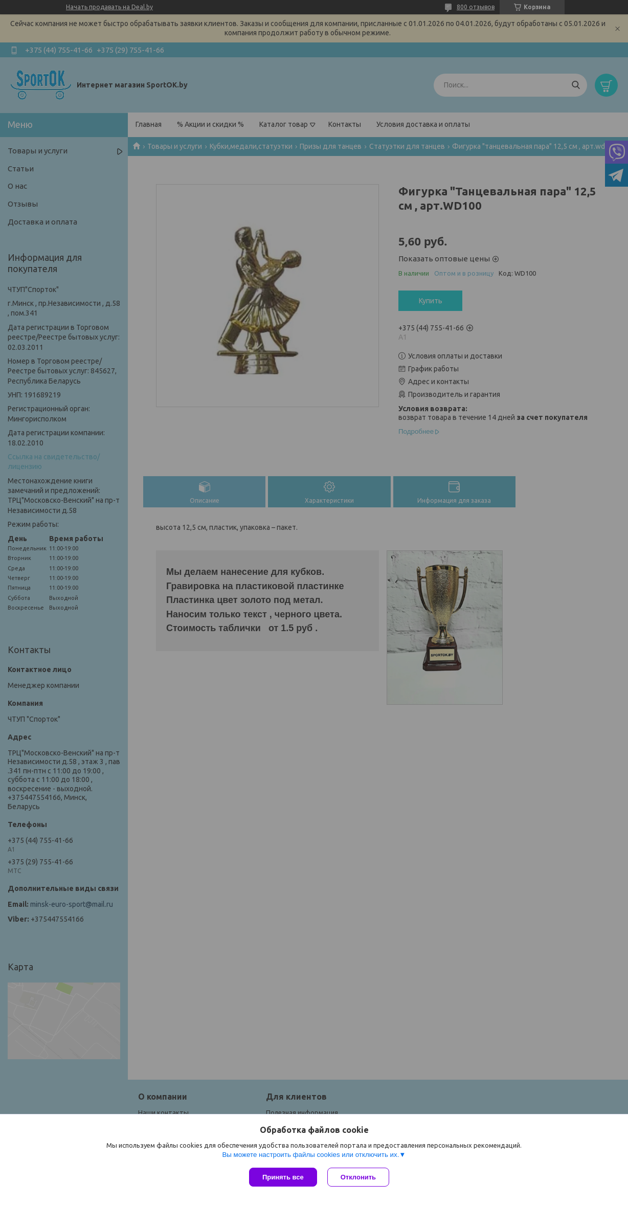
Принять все (283, 1177)
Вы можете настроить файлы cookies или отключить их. (310, 1154)
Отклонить (358, 1177)
